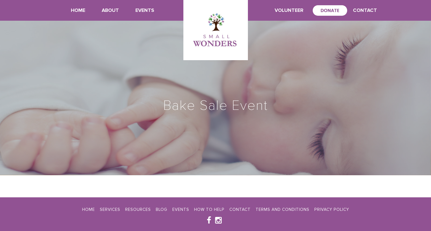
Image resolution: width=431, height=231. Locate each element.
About (110, 10)
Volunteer (289, 10)
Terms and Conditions (282, 209)
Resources (138, 209)
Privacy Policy (331, 209)
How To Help (209, 209)
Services (110, 209)
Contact (365, 10)
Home (78, 10)
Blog (161, 209)
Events (144, 10)
